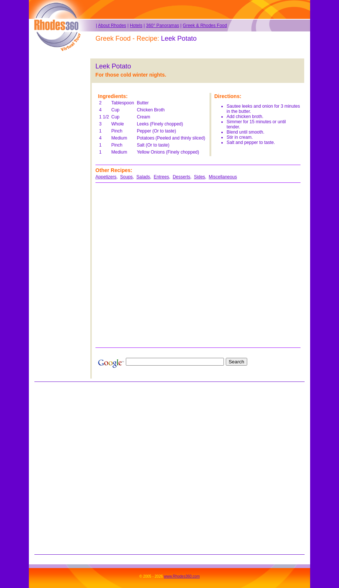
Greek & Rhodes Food (205, 25)
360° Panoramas (162, 25)
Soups (126, 176)
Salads (143, 176)
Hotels (136, 25)
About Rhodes (112, 25)
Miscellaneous (223, 176)
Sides (199, 176)
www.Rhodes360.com (182, 576)
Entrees (161, 176)
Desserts (181, 176)
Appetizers (106, 176)
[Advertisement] (57, 169)
